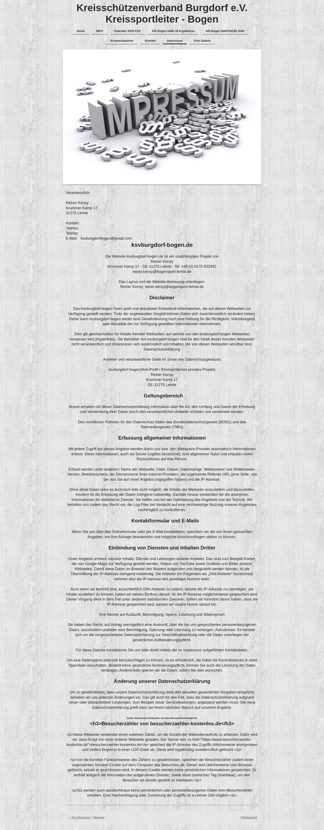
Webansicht (249, 817)
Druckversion (79, 817)
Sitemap (98, 817)
